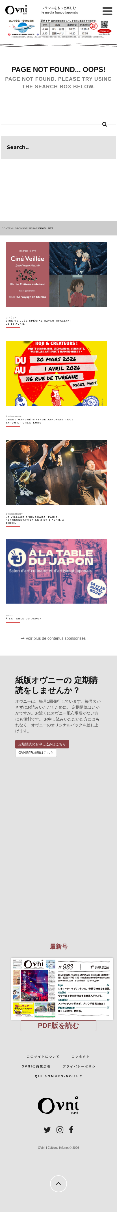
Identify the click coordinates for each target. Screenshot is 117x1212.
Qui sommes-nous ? (59, 1076)
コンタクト (81, 1056)
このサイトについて (43, 1056)
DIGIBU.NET (45, 228)
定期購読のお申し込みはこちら (42, 744)
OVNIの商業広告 (36, 1066)
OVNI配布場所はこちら (36, 753)
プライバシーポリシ (79, 1066)
